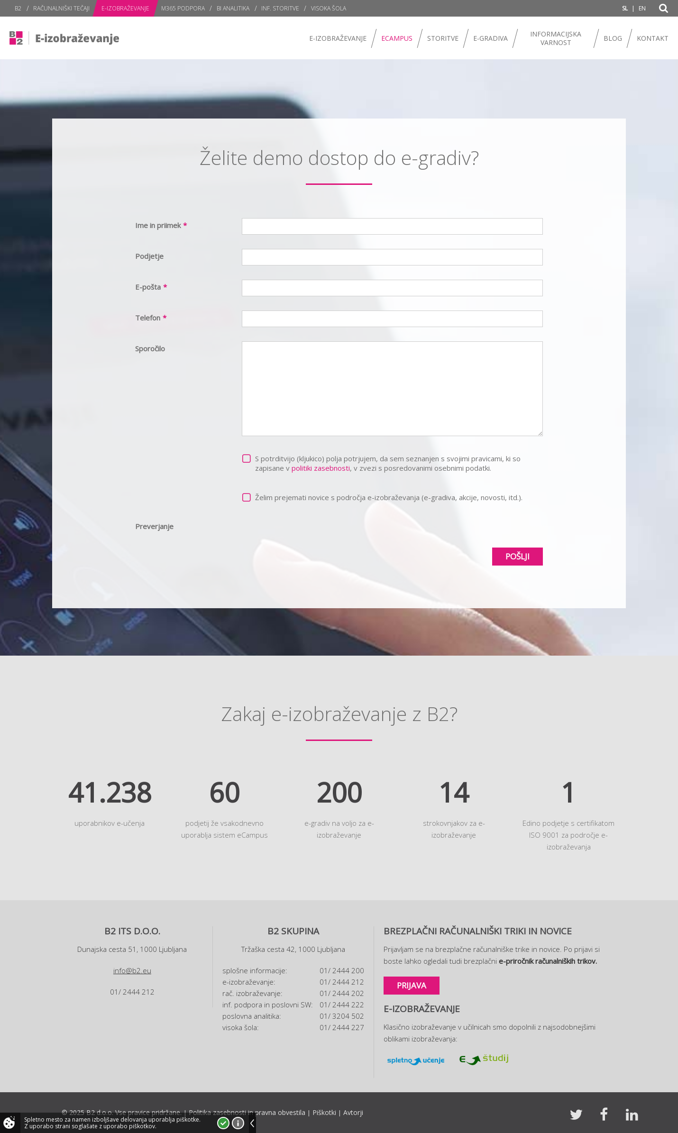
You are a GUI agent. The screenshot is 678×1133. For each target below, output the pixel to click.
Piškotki (324, 1112)
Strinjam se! (223, 1123)
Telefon (150, 317)
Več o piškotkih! (238, 1123)
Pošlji (517, 556)
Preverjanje (154, 526)
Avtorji (353, 1112)
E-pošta (151, 287)
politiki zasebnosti (321, 468)
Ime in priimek (161, 225)
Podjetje (149, 256)
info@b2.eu (132, 970)
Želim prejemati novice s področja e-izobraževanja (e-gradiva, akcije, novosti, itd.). (388, 498)
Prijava (411, 985)
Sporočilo (150, 348)
